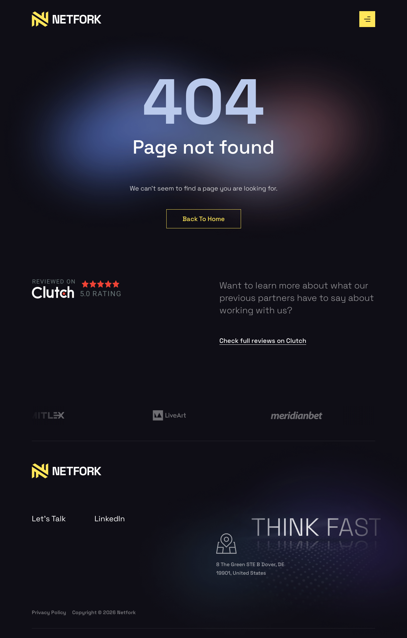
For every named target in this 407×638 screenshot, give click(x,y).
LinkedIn (109, 519)
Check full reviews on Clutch (262, 340)
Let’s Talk (49, 519)
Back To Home (204, 219)
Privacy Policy (49, 612)
